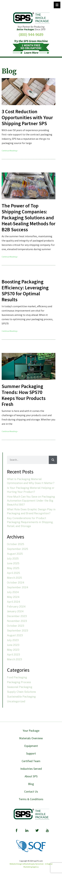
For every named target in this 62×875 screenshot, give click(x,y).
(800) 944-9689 (31, 35)
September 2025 (17, 549)
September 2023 (17, 630)
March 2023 (14, 659)
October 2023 (15, 625)
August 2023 (15, 635)
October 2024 (15, 582)
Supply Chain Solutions (21, 691)
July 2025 (13, 558)
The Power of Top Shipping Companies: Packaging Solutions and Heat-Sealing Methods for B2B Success (28, 217)
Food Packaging (17, 677)
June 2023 (13, 645)
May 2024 (13, 597)
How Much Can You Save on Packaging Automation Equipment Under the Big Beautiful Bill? (31, 500)
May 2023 (13, 649)
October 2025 (15, 544)
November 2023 (17, 621)
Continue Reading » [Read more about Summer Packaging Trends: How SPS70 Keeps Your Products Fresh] (10, 431)
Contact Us (31, 791)
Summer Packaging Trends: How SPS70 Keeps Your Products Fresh (23, 395)
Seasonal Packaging (19, 687)
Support (31, 753)
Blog (31, 784)
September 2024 (17, 587)
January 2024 (15, 611)
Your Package (31, 730)
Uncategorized (16, 701)
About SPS (31, 776)
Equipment (31, 746)
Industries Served (31, 769)
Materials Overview (31, 738)
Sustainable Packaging (21, 696)
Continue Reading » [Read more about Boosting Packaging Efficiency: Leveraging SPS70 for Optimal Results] (10, 331)
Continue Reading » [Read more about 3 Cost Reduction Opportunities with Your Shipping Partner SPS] (10, 150)
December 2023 (17, 616)
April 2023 (13, 654)
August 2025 (15, 553)
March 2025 (14, 577)
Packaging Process (19, 682)
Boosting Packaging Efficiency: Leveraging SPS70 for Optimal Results (25, 290)
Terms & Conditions (31, 799)
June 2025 (13, 563)
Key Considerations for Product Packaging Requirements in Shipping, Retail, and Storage (30, 522)
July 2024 (13, 592)
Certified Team (31, 761)
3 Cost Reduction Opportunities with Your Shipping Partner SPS (27, 117)
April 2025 (13, 573)
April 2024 (13, 601)
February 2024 (16, 606)
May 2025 (13, 568)
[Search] (53, 460)
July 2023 (13, 640)
